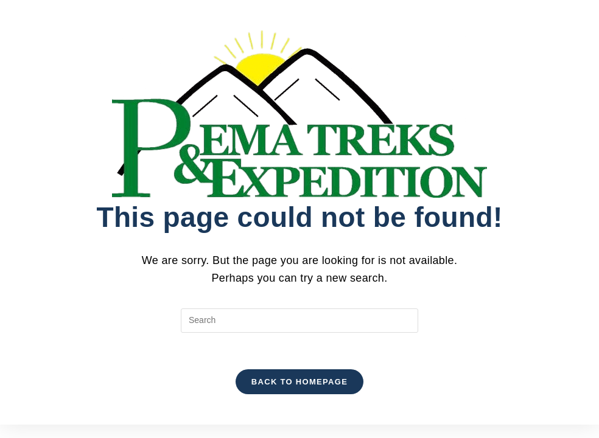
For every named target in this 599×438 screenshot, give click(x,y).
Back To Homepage (299, 381)
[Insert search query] (299, 320)
